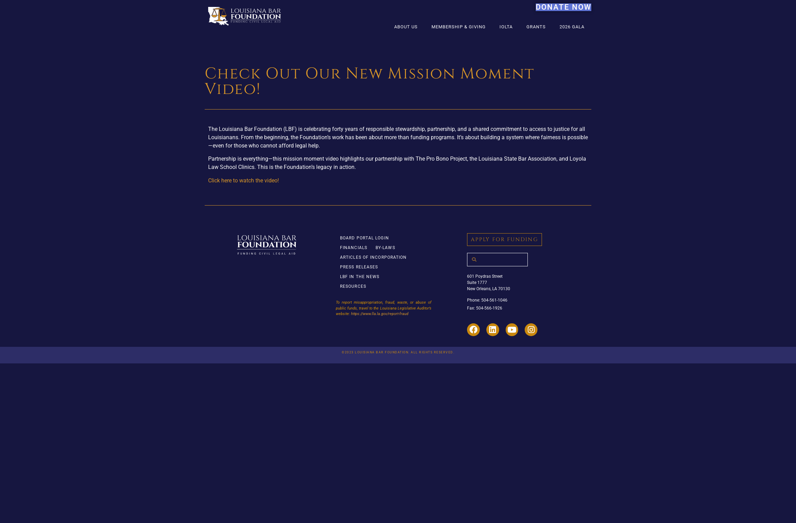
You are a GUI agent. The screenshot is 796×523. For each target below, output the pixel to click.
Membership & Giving (458, 26)
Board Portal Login (364, 238)
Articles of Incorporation (373, 257)
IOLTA (506, 26)
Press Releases (359, 267)
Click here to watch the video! (243, 180)
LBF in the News (360, 276)
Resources (353, 286)
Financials (353, 247)
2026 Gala (572, 26)
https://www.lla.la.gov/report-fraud (379, 314)
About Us (406, 26)
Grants (536, 26)
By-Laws (385, 247)
